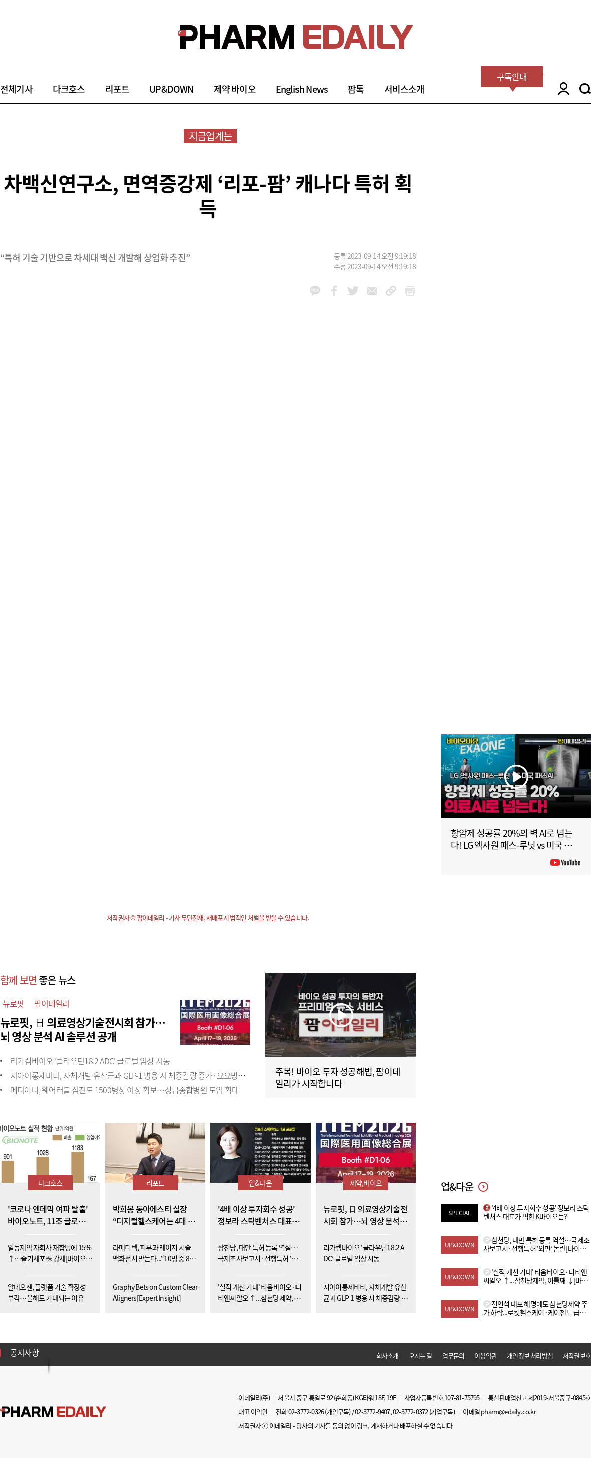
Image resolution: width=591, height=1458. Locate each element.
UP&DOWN (171, 89)
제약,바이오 (366, 1183)
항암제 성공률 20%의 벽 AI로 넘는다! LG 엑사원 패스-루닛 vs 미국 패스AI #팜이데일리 (515, 845)
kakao (315, 291)
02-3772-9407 (372, 1411)
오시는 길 (420, 1355)
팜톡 (356, 89)
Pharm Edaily (53, 1411)
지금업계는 (210, 136)
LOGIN (561, 88)
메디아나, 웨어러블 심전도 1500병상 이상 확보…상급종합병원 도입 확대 (124, 1090)
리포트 (117, 89)
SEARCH (585, 88)
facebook (334, 291)
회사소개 (387, 1355)
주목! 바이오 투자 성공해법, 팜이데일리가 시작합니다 (337, 1077)
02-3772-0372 (410, 1411)
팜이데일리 (52, 1003)
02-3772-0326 (306, 1411)
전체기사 (16, 89)
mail (372, 291)
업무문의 (453, 1355)
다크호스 (69, 89)
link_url (391, 291)
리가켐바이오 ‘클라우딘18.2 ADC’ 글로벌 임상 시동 (90, 1061)
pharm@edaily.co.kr (508, 1411)
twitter (353, 291)
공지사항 (24, 1352)
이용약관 (485, 1355)
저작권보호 (577, 1355)
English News (302, 89)
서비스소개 (404, 89)
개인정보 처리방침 (530, 1355)
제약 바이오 (235, 89)
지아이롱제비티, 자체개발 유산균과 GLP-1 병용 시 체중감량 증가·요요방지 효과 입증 (143, 1075)
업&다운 (260, 1183)
